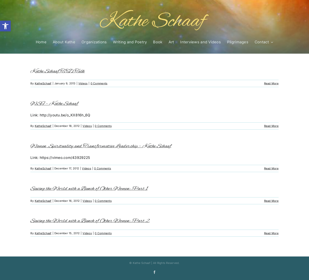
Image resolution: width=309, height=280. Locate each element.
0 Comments (99, 83)
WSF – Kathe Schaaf (54, 103)
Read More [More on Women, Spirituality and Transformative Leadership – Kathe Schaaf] (271, 168)
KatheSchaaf (43, 83)
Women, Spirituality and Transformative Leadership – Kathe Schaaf (100, 146)
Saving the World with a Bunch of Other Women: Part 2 (89, 220)
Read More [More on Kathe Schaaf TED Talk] (271, 83)
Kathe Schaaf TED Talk (57, 71)
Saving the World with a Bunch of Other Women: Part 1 (88, 188)
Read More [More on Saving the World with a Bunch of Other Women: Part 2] (271, 233)
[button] (5, 26)
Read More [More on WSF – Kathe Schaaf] (271, 126)
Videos (83, 83)
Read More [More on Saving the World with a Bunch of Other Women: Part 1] (271, 200)
